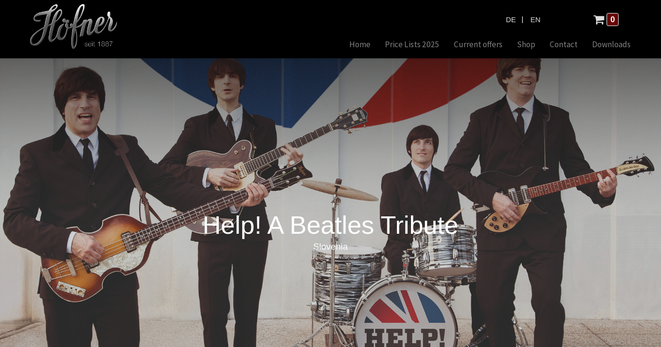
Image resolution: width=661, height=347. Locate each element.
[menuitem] (343, 45)
